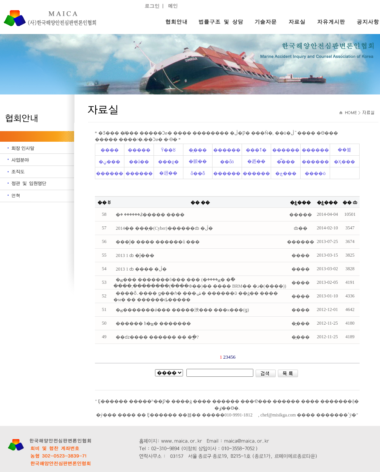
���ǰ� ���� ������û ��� (158, 242)
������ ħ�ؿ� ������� (153, 323)
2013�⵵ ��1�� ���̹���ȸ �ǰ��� (135, 255)
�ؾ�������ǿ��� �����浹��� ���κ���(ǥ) (182, 310)
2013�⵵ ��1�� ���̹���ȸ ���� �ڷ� (141, 269)
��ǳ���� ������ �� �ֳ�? (157, 337)
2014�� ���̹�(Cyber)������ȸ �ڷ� (164, 228)
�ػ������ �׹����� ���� (150, 214)
